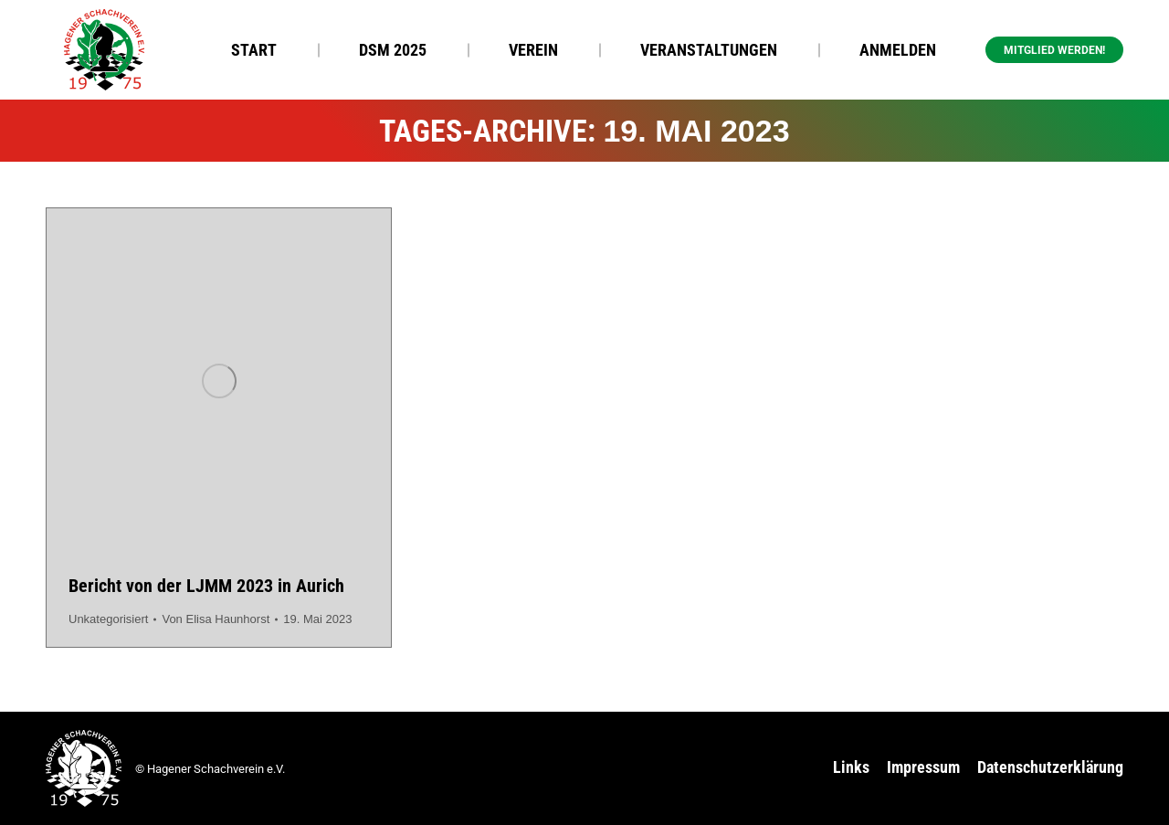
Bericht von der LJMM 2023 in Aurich (206, 586)
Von (215, 619)
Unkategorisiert (108, 619)
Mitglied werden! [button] (1054, 50)
